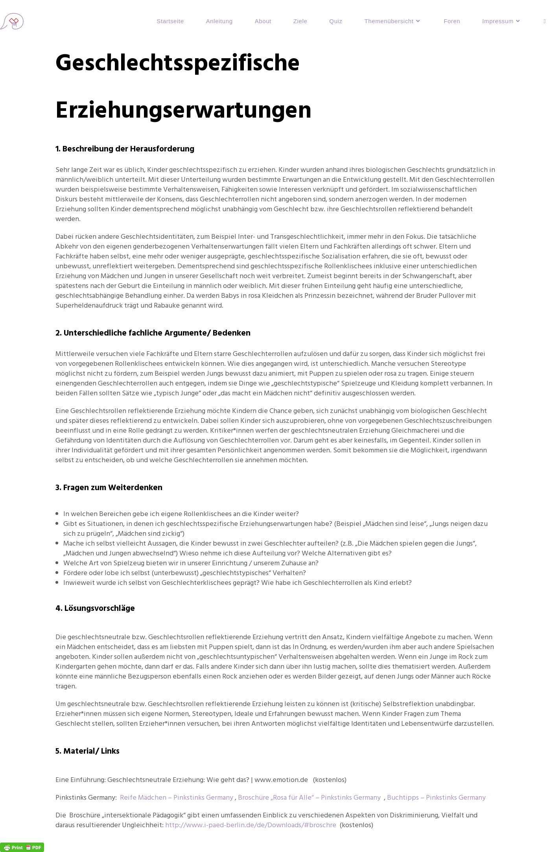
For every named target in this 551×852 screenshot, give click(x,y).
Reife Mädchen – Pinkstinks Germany (176, 797)
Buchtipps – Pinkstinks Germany (436, 797)
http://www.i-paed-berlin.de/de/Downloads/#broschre (250, 825)
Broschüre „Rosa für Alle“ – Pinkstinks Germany (309, 797)
